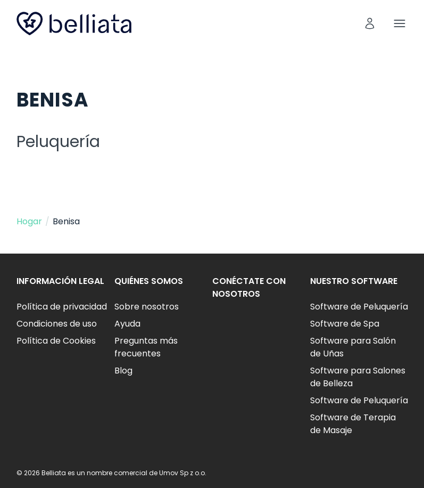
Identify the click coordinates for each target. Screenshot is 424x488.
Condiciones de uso (56, 324)
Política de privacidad (61, 306)
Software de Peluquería (359, 306)
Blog (123, 370)
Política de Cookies (56, 341)
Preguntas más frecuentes (146, 347)
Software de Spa (344, 324)
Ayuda (127, 324)
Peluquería (58, 142)
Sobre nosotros (146, 306)
